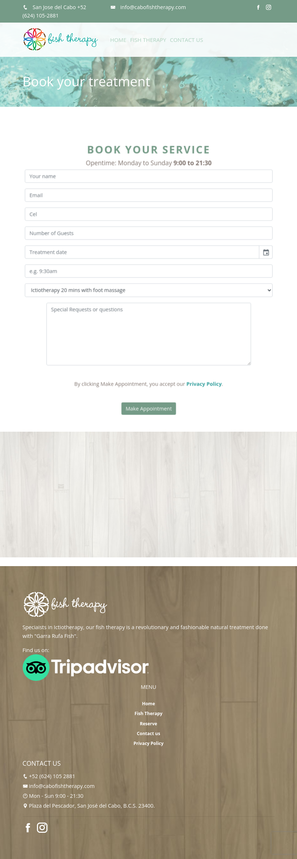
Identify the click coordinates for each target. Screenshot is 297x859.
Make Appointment (148, 398)
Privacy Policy (199, 375)
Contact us (148, 733)
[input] (142, 255)
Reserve (148, 724)
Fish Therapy (148, 39)
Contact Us (186, 39)
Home (118, 39)
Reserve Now (258, 42)
